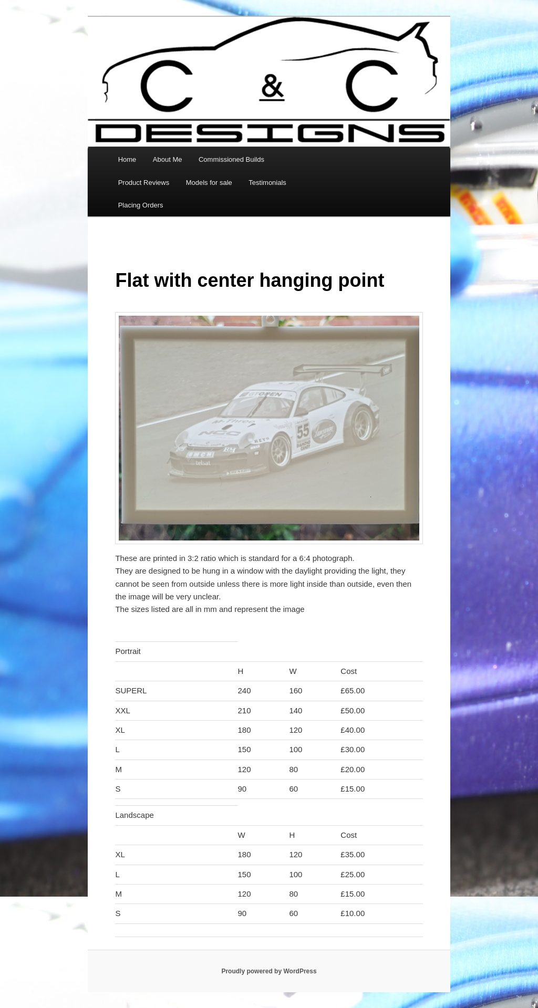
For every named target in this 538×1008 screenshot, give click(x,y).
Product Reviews (144, 182)
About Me (167, 159)
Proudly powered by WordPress (268, 971)
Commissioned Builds (231, 159)
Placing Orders (140, 205)
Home (127, 159)
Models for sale (209, 182)
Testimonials (267, 182)
